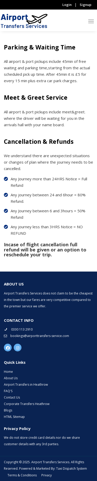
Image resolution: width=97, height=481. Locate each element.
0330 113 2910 (18, 329)
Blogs (8, 410)
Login (67, 4)
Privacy (46, 475)
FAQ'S (8, 391)
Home (8, 371)
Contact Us (12, 397)
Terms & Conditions (22, 475)
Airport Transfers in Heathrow (26, 384)
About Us (11, 378)
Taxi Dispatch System (71, 468)
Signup (85, 4)
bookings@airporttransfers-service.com (36, 336)
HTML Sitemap (14, 417)
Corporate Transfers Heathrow (26, 404)
